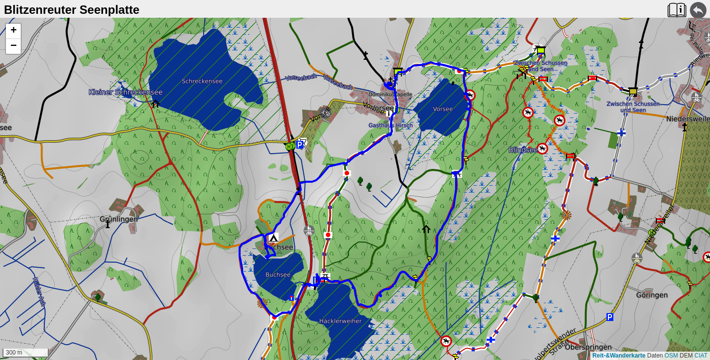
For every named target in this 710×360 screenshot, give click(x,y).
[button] (13, 31)
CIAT (701, 355)
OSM (671, 355)
